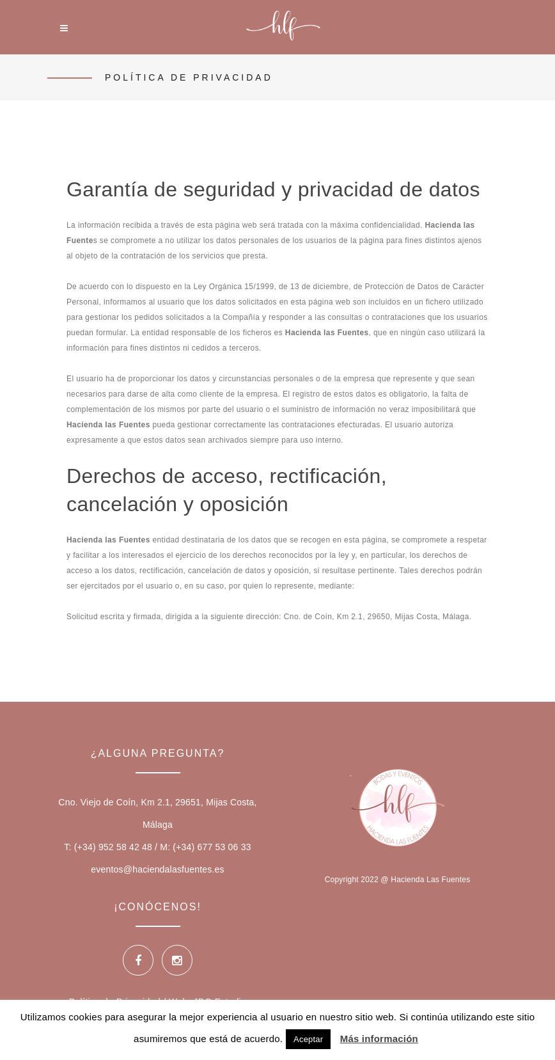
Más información (379, 1038)
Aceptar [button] (308, 1039)
